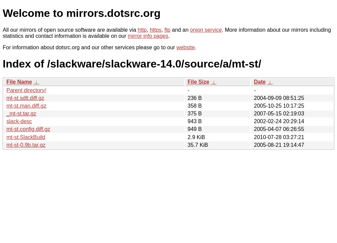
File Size (198, 82)
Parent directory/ (26, 90)
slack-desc (19, 121)
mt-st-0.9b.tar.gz (26, 145)
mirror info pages (148, 36)
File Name (19, 82)
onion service (206, 30)
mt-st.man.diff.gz (26, 106)
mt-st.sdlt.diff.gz (25, 98)
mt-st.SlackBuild (25, 137)
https (156, 30)
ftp (167, 30)
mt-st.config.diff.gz (28, 129)
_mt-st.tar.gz (21, 113)
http (142, 30)
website (185, 47)
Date (260, 82)
